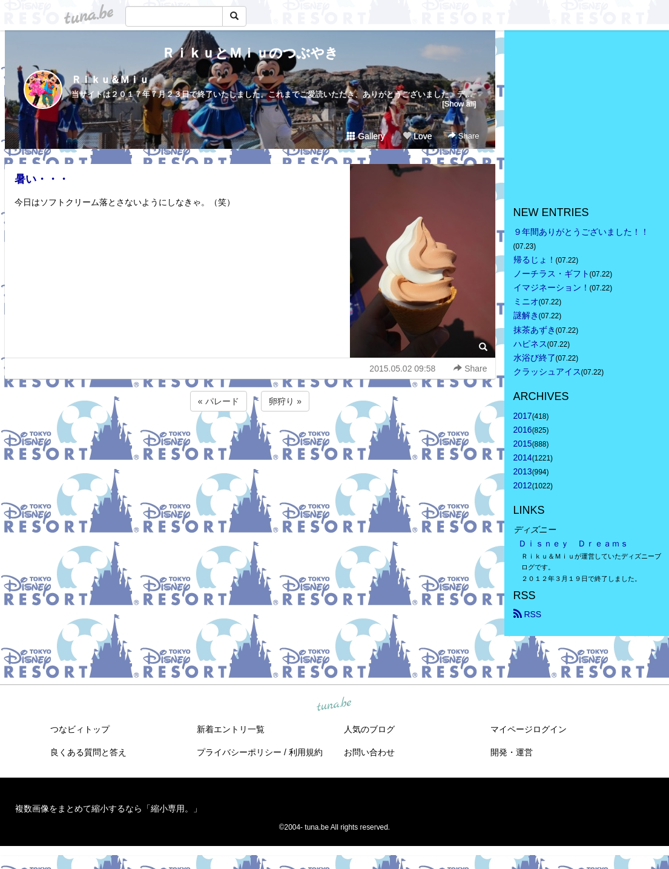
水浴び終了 (534, 357)
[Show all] (459, 103)
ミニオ (526, 301)
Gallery (365, 136)
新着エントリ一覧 (231, 729)
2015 (522, 443)
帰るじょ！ (534, 259)
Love (417, 136)
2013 (522, 471)
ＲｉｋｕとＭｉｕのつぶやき (250, 53)
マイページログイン (528, 729)
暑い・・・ (42, 179)
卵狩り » (285, 401)
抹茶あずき (534, 330)
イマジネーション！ (551, 287)
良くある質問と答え (88, 752)
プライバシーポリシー (239, 752)
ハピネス (530, 344)
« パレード (218, 401)
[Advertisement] (250, 446)
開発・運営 (511, 752)
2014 (522, 457)
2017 (522, 416)
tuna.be (334, 704)
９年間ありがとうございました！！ (581, 232)
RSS (527, 614)
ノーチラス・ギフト (551, 273)
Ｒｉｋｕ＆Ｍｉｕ (110, 79)
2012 (522, 485)
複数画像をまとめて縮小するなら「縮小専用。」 (108, 808)
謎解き (526, 315)
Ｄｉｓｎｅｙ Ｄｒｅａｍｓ (573, 543)
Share (463, 135)
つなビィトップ (80, 729)
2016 (522, 429)
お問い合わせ (369, 752)
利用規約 (306, 752)
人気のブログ (369, 729)
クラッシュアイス (547, 371)
